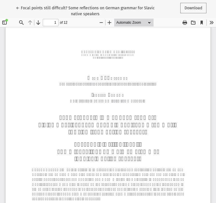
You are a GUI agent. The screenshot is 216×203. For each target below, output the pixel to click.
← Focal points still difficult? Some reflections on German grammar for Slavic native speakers (85, 10)
